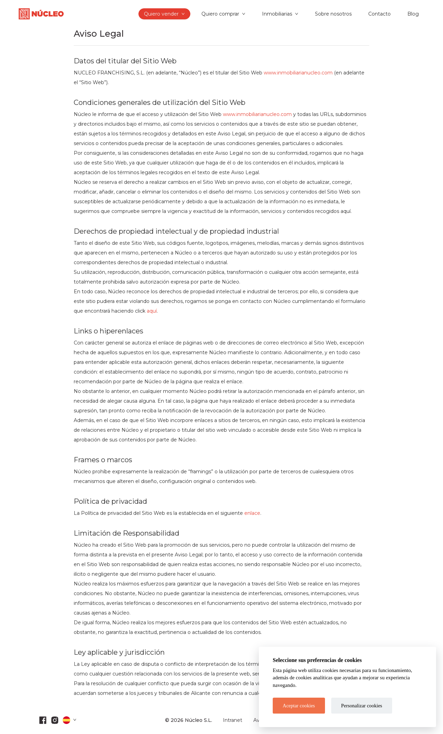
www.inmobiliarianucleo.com (298, 73)
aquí (152, 311)
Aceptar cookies (299, 705)
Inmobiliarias (277, 14)
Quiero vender (161, 14)
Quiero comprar (220, 14)
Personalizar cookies (361, 705)
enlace (252, 513)
